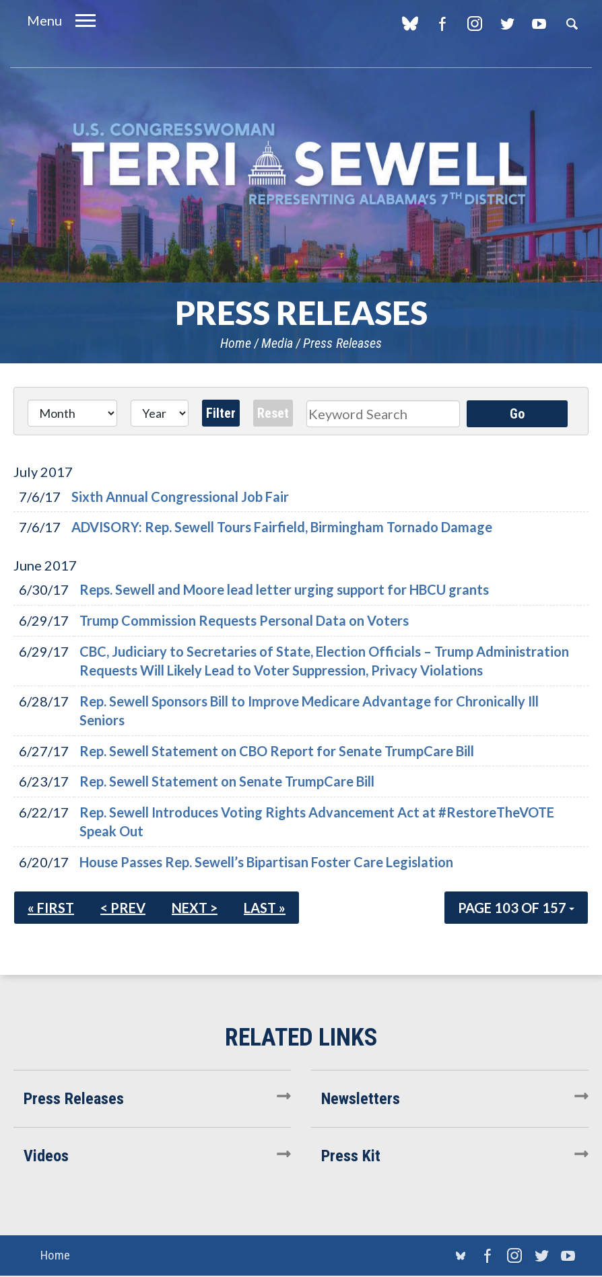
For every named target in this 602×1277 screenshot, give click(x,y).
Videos (46, 1155)
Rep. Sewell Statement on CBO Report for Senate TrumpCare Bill (276, 751)
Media (277, 343)
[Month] (72, 413)
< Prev (122, 908)
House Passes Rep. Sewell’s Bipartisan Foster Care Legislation (266, 862)
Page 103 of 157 (516, 908)
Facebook (442, 23)
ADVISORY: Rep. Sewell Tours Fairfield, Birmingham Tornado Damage (281, 527)
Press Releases (342, 343)
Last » (265, 908)
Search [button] (572, 23)
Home (235, 343)
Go (517, 414)
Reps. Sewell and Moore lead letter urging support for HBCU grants (284, 589)
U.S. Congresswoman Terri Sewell (301, 164)
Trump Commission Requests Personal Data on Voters (244, 620)
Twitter (507, 23)
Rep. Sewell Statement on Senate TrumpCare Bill (226, 781)
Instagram (474, 23)
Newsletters (360, 1098)
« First (51, 908)
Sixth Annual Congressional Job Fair (180, 496)
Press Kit (350, 1155)
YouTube (539, 23)
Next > (195, 908)
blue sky (410, 23)
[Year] (160, 413)
